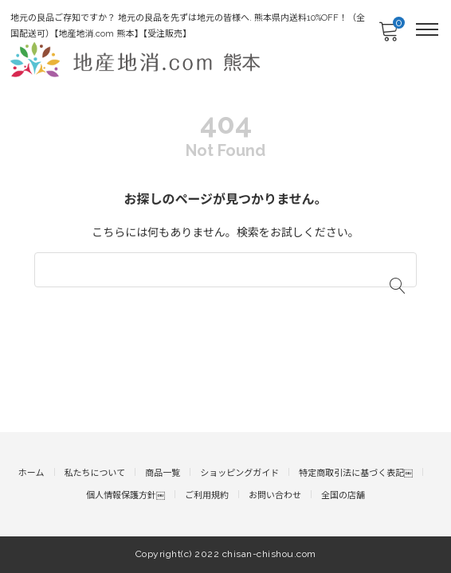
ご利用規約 (207, 495)
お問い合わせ (275, 495)
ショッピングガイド (239, 473)
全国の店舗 (343, 495)
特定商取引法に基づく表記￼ (356, 473)
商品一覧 (162, 473)
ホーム (31, 473)
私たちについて (95, 473)
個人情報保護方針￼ (125, 495)
